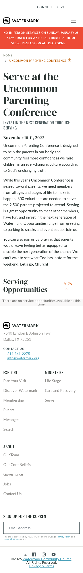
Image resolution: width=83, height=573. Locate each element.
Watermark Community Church (47, 558)
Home (7, 55)
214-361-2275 (18, 353)
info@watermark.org (23, 358)
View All (68, 286)
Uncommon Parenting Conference (40, 60)
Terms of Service (11, 538)
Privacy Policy (63, 536)
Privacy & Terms (41, 566)
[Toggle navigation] (73, 20)
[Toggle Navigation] (72, 7)
